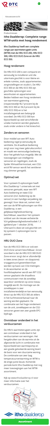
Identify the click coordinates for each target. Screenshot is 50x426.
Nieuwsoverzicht (12, 16)
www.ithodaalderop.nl (22, 377)
